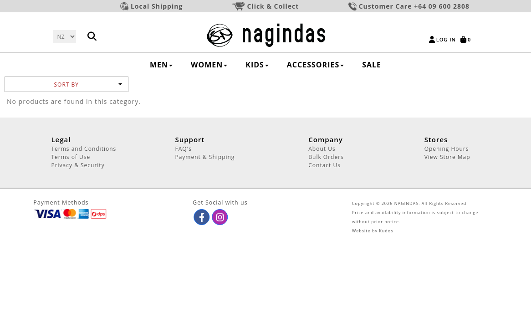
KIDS (257, 65)
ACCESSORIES (315, 65)
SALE (371, 65)
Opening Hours (446, 149)
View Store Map (447, 157)
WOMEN (209, 65)
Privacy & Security (77, 165)
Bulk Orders (326, 157)
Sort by (88, 84)
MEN (161, 65)
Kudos (386, 231)
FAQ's (183, 149)
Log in (446, 39)
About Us (321, 149)
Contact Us (324, 165)
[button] (202, 217)
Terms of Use (70, 157)
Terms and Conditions (83, 149)
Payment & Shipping (205, 157)
